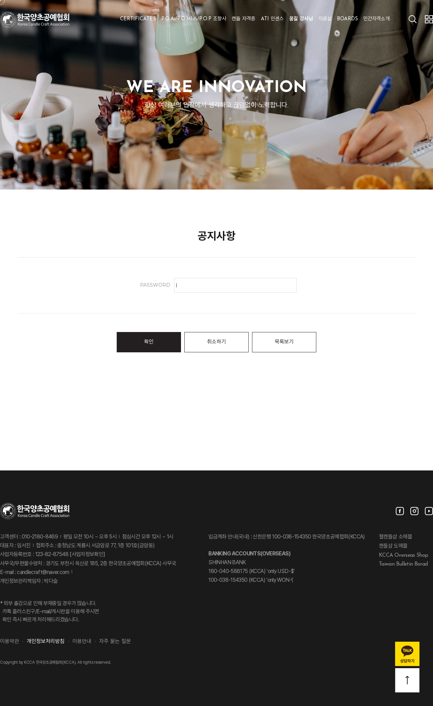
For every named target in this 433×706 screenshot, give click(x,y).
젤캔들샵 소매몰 (395, 537)
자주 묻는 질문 (115, 641)
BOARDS (347, 19)
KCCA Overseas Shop (403, 555)
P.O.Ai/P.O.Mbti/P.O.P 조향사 (193, 19)
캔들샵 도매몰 (393, 546)
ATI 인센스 (272, 19)
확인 (149, 342)
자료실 (325, 19)
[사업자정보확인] (86, 554)
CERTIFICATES (138, 19)
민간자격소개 (376, 19)
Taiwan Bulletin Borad (403, 564)
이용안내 (81, 641)
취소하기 (216, 342)
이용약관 (9, 641)
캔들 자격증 (243, 19)
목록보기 (284, 342)
